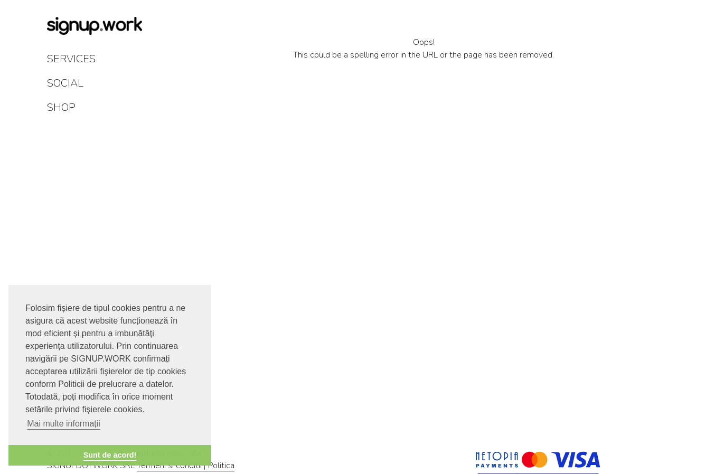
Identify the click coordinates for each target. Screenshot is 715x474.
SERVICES (71, 59)
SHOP (61, 107)
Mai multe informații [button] (63, 423)
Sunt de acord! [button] (110, 455)
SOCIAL (65, 83)
